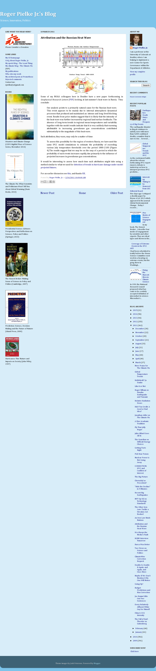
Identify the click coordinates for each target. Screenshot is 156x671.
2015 (135, 310)
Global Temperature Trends (141, 374)
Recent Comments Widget (138, 97)
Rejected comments (13, 79)
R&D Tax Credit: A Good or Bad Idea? (142, 409)
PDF (71, 100)
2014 (135, 314)
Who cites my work (13, 74)
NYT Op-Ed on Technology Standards (141, 501)
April (137, 359)
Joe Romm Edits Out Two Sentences (141, 598)
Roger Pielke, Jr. (56, 178)
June (137, 351)
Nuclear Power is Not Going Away (142, 460)
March (138, 363)
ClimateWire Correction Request (140, 559)
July (137, 348)
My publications (11, 71)
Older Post (116, 193)
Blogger (97, 663)
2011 (135, 325)
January (138, 632)
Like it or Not (140, 386)
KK (83, 173)
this (69, 173)
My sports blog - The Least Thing (18, 63)
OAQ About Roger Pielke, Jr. (17, 61)
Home (82, 193)
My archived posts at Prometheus (19, 77)
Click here (134, 651)
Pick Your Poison (142, 454)
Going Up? (139, 584)
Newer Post (47, 193)
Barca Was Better (142, 545)
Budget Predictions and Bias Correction (142, 590)
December (140, 329)
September (140, 340)
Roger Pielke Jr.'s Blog (28, 14)
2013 (135, 318)
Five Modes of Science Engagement (146, 217)
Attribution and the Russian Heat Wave (141, 526)
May (137, 355)
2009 (135, 641)
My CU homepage (12, 58)
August (138, 344)
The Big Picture (141, 477)
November (140, 333)
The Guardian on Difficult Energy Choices (142, 442)
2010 (135, 637)
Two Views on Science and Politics (141, 550)
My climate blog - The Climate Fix (19, 66)
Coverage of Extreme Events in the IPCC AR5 (139, 246)
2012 (135, 322)
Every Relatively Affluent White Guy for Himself (142, 607)
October (139, 336)
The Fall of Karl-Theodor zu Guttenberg (141, 621)
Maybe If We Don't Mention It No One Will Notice (142, 578)
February (139, 628)
